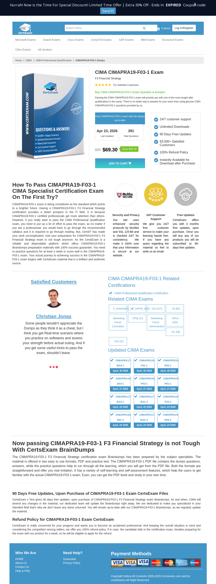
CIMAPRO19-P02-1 (168, 366)
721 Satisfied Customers (126, 85)
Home (18, 60)
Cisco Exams (75, 39)
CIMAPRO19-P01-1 (168, 384)
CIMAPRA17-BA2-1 (144, 420)
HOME (19, 559)
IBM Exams (148, 39)
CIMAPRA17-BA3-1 (120, 402)
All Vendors (45, 49)
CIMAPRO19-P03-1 (144, 384)
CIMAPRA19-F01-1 (144, 366)
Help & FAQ (22, 570)
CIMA (29, 60)
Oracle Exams (51, 39)
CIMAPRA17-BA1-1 (144, 402)
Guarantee (69, 559)
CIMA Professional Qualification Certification (140, 293)
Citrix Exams (23, 49)
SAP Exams (126, 39)
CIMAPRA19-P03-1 (168, 420)
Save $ (129, 148)
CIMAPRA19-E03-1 (120, 384)
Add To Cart (120, 163)
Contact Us (22, 566)
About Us (21, 563)
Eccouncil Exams (172, 39)
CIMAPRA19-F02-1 (168, 402)
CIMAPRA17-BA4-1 (120, 366)
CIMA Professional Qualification (54, 60)
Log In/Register (184, 28)
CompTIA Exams (101, 39)
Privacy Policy (71, 563)
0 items (162, 28)
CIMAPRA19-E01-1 (120, 420)
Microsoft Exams (25, 39)
